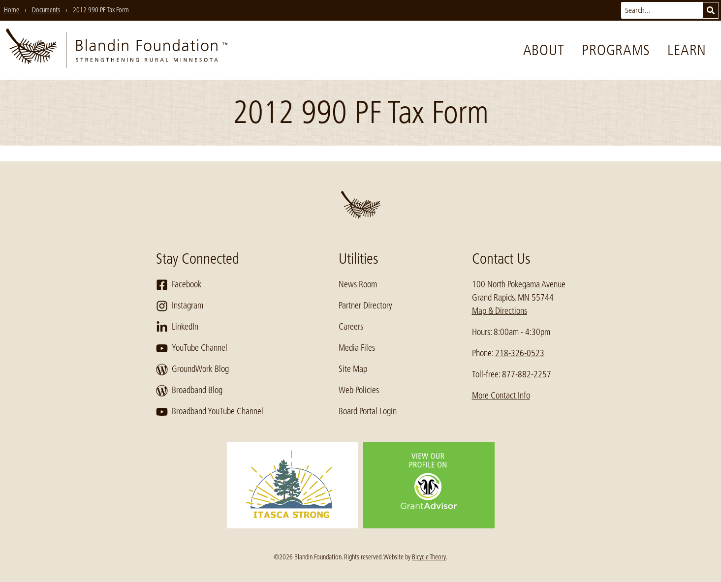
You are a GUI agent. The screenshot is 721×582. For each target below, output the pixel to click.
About (543, 50)
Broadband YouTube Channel (209, 412)
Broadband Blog (189, 391)
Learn (686, 50)
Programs (616, 50)
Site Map (353, 369)
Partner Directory (365, 305)
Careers (351, 326)
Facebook (179, 285)
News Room (358, 284)
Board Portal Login (368, 411)
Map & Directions (499, 311)
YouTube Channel (191, 348)
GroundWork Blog (192, 369)
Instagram (179, 306)
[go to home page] (116, 50)
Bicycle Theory (429, 556)
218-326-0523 (519, 353)
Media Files (357, 347)
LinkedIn (177, 327)
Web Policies (359, 390)
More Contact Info (501, 395)
